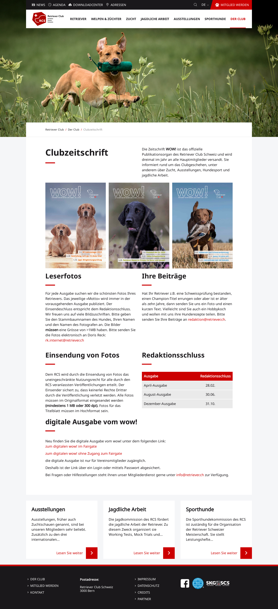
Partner (144, 599)
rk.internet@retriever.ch (64, 340)
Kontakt (37, 592)
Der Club (37, 579)
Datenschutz (148, 586)
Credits (144, 592)
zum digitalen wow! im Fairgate (71, 446)
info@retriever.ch (190, 474)
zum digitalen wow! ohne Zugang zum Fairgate (83, 453)
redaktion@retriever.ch (206, 319)
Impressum (147, 579)
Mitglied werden (44, 586)
